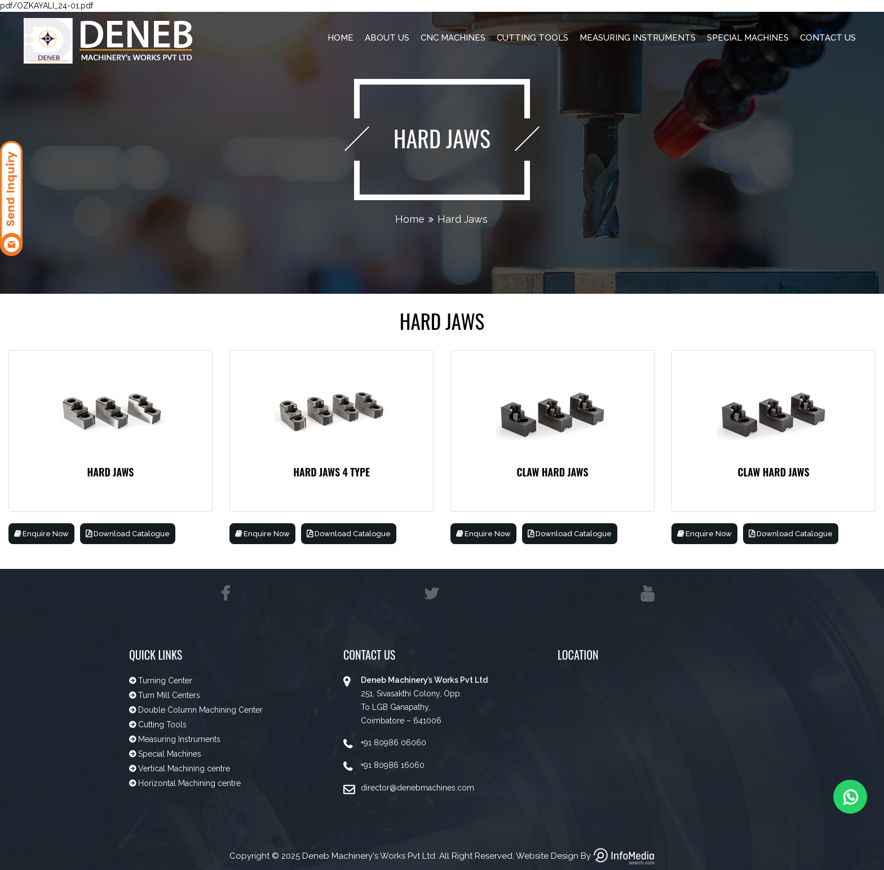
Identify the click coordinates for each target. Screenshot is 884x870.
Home (340, 38)
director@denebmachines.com (417, 787)
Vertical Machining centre (183, 768)
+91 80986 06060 (393, 742)
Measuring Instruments (638, 38)
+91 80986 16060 (393, 765)
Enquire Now (41, 533)
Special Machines (748, 38)
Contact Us (828, 38)
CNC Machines (453, 38)
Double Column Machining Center (199, 709)
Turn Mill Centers (168, 695)
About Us (387, 38)
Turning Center (164, 680)
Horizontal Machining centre (188, 783)
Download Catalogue (128, 533)
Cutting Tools (532, 38)
